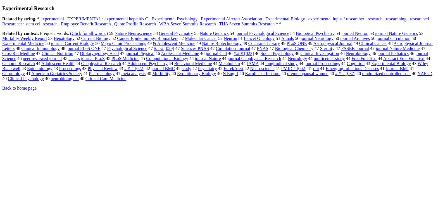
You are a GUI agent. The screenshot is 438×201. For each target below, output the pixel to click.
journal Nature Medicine (398, 48)
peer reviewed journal (42, 58)
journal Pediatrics (393, 53)
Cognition (356, 63)
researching (396, 18)
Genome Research (18, 63)
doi (316, 68)
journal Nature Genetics (396, 33)
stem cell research (42, 23)
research (375, 18)
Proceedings (70, 68)
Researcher (12, 23)
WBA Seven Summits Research (187, 23)
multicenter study (329, 58)
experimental (52, 18)
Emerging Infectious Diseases (352, 68)
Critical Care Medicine (106, 78)
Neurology (297, 58)
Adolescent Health (58, 63)
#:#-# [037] (345, 73)
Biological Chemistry (294, 48)
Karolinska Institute (262, 73)
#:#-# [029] (164, 48)
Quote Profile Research (135, 23)
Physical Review (103, 68)
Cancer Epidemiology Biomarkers (147, 38)
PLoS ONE (297, 43)
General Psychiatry (176, 33)
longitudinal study (281, 63)
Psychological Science (127, 48)
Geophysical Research (101, 63)
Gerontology (13, 73)
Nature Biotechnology (222, 43)
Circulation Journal (233, 48)
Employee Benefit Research (86, 23)
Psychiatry (207, 68)
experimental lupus (325, 18)
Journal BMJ (396, 68)
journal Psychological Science (262, 33)
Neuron (230, 38)
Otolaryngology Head (99, 53)
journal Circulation (393, 38)
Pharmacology (102, 73)
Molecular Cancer (201, 38)
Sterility (327, 48)
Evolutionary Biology (196, 73)
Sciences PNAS (195, 48)
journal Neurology (317, 38)
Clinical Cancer (373, 43)
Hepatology (64, 38)
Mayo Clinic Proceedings (123, 43)
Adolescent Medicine (180, 53)
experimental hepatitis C (126, 18)
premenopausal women (307, 73)
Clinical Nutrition (57, 53)
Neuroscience (262, 68)
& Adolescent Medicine (174, 43)
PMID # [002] (294, 68)
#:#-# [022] (134, 68)
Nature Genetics (214, 33)
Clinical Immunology (40, 48)
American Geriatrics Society (56, 73)
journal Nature (208, 58)
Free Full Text (364, 58)
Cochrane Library (264, 43)
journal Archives (355, 38)
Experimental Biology (285, 18)
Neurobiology (358, 53)
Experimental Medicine (23, 43)
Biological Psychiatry (315, 33)
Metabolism (229, 63)
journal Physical (139, 53)
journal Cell (216, 53)
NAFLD (424, 73)
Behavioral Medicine (193, 63)
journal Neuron (354, 33)
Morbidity (161, 73)
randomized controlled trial (386, 73)
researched (419, 18)
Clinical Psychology (26, 78)
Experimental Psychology (174, 18)
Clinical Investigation (319, 53)
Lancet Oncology (259, 38)
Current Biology (95, 38)
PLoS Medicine (125, 58)
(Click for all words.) (89, 33)
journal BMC (163, 68)
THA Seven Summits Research (247, 23)
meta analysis (134, 73)
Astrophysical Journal (333, 43)
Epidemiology (40, 68)
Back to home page (19, 88)
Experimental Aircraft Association (231, 18)
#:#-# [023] (244, 53)
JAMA (253, 63)
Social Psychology (277, 53)
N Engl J (230, 73)
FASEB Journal (355, 48)
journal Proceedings (322, 63)
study (186, 68)
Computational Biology (167, 58)
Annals (287, 38)
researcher (355, 18)
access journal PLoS (86, 58)
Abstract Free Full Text (404, 58)
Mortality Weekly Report (24, 38)
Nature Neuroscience (133, 33)
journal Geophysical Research (254, 58)
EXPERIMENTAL (84, 18)
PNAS (262, 48)
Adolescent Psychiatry (147, 63)
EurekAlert (233, 68)
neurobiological (64, 78)
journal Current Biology (72, 43)
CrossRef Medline (18, 53)
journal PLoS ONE (83, 48)
